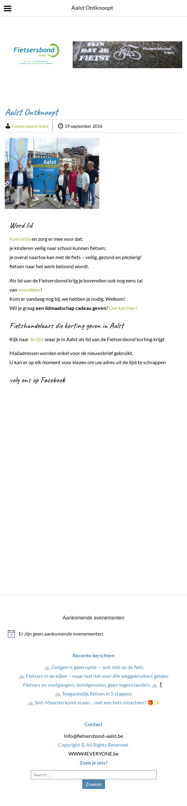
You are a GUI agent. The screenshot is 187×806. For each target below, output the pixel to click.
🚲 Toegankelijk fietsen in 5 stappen (93, 693)
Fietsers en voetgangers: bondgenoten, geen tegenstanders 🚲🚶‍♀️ (93, 685)
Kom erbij (20, 239)
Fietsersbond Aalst (30, 126)
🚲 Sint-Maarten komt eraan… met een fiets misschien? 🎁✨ (93, 702)
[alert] (93, 633)
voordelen (29, 290)
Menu (7, 8)
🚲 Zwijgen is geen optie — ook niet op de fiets (93, 667)
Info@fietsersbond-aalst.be (93, 736)
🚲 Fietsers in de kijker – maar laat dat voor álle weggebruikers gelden (93, 676)
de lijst (37, 339)
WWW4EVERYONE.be (93, 753)
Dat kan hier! (123, 308)
